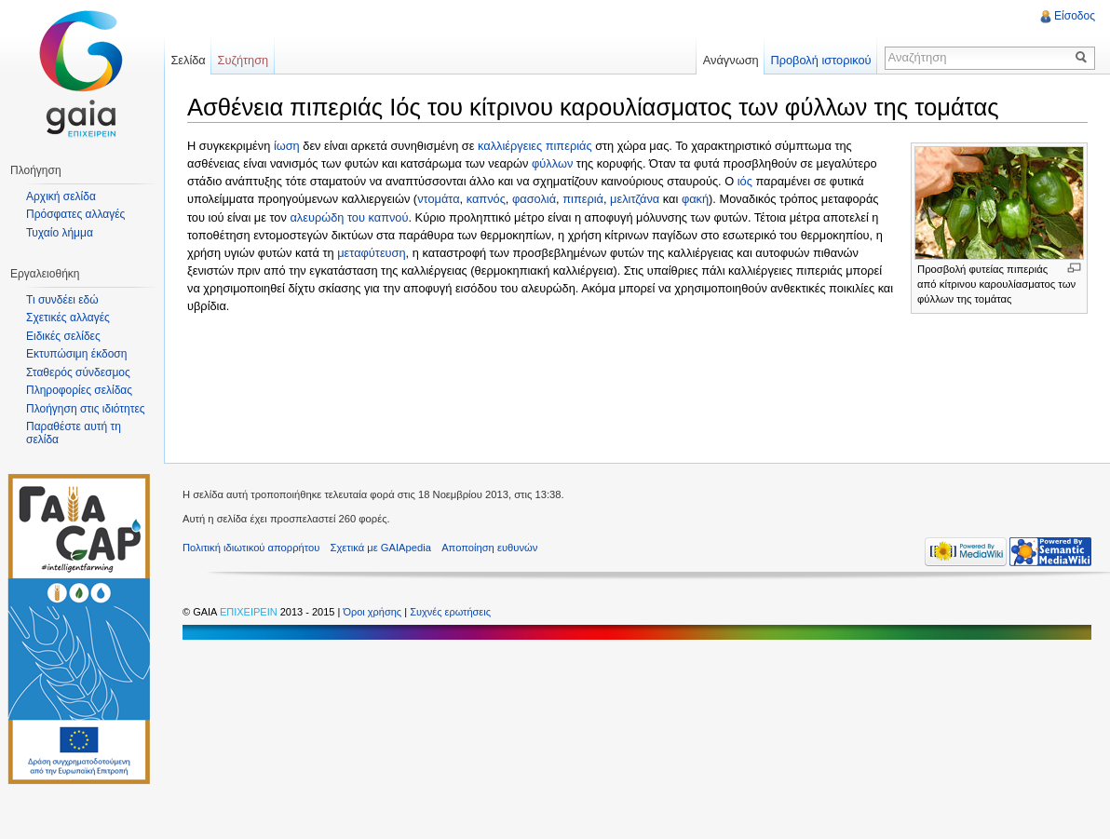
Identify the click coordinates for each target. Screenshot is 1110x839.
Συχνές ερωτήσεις (450, 611)
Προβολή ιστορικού (820, 60)
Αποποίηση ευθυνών (489, 547)
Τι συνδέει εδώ (62, 299)
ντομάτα (438, 199)
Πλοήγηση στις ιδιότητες (85, 408)
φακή (695, 199)
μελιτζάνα (634, 199)
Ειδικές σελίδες (63, 336)
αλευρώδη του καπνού (349, 217)
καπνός (486, 199)
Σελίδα (187, 60)
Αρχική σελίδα (61, 196)
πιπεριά (582, 199)
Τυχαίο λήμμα (59, 232)
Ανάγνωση (731, 60)
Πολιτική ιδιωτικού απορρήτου (251, 547)
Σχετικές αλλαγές (68, 317)
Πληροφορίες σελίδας (79, 390)
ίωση (287, 146)
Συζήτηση (243, 60)
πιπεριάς (569, 146)
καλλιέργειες (510, 146)
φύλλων (552, 163)
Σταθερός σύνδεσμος (78, 372)
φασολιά (534, 199)
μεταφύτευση (371, 253)
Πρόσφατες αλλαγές (75, 214)
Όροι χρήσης (373, 611)
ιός (745, 181)
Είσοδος (1074, 15)
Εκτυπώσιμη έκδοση (76, 353)
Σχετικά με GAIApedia (381, 547)
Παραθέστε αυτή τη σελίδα (73, 433)
